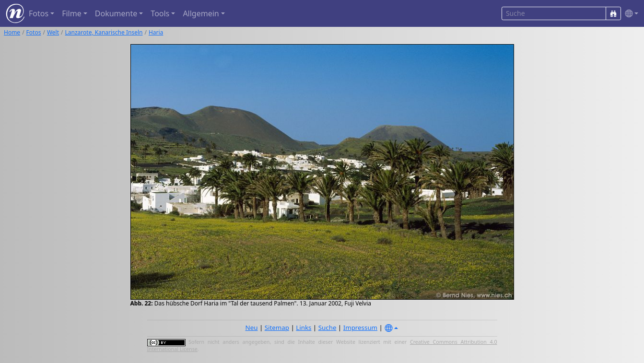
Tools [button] (160, 13)
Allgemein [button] (201, 13)
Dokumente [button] (116, 13)
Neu (252, 327)
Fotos (33, 32)
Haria (156, 32)
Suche (327, 327)
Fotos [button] (38, 13)
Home (12, 32)
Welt (53, 32)
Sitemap (277, 327)
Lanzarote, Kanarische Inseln (104, 32)
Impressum (360, 327)
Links (303, 327)
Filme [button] (72, 13)
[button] (629, 14)
